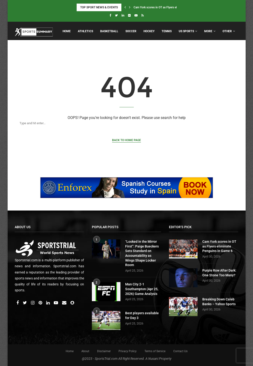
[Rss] (142, 15)
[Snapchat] (72, 303)
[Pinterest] (41, 303)
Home (67, 31)
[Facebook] (110, 15)
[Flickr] (129, 15)
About (85, 351)
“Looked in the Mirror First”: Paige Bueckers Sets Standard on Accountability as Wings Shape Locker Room (142, 253)
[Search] (122, 123)
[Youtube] (136, 15)
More (208, 31)
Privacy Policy (128, 351)
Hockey (149, 31)
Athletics (85, 31)
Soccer (130, 31)
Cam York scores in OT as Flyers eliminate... (161, 7)
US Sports (186, 31)
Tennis (167, 31)
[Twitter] (116, 15)
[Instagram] (33, 303)
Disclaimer (104, 351)
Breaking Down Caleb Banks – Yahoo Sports (219, 301)
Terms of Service (154, 351)
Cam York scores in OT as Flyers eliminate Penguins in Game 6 (219, 246)
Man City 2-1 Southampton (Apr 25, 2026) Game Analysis (141, 288)
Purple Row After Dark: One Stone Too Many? (219, 272)
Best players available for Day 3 (142, 315)
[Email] (64, 303)
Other (227, 31)
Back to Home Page (126, 140)
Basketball (109, 31)
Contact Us (180, 351)
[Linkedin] (123, 15)
